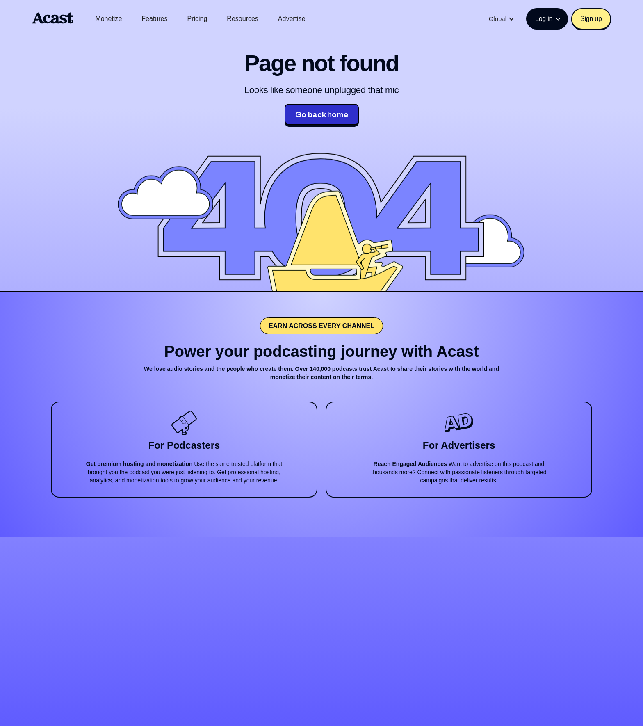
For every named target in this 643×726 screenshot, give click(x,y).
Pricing (197, 18)
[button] (502, 19)
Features (154, 18)
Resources (242, 18)
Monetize (108, 18)
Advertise (292, 18)
